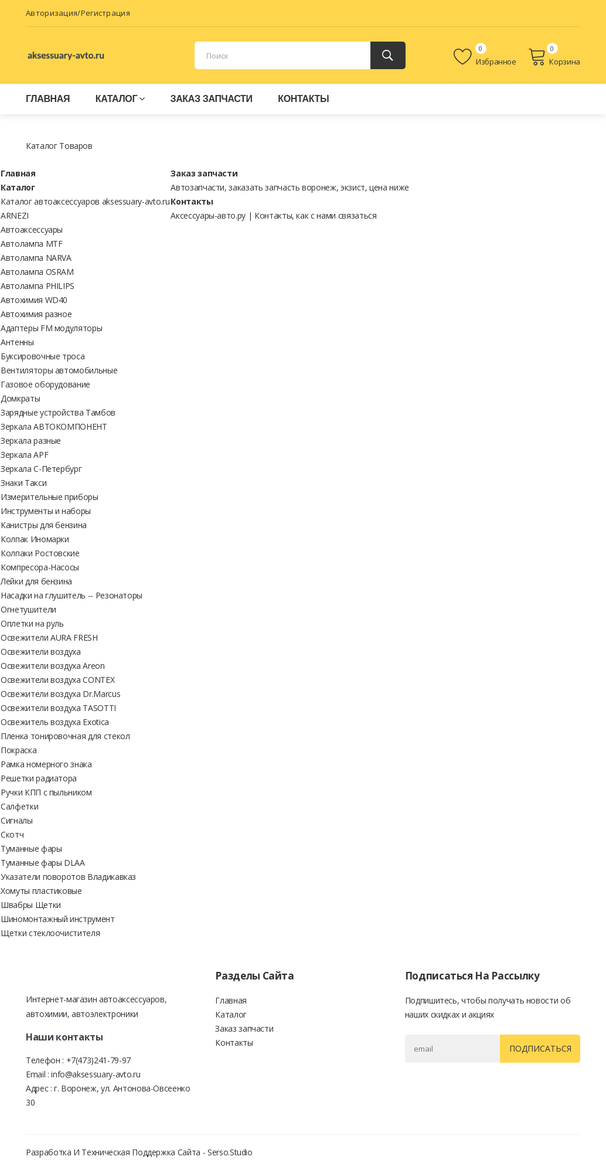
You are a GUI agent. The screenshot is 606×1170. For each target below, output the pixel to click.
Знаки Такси (23, 482)
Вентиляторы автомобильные (59, 370)
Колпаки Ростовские (40, 553)
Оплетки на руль (32, 623)
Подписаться (539, 1048)
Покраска (18, 750)
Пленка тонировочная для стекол (65, 736)
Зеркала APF (24, 454)
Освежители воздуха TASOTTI (58, 707)
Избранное (485, 57)
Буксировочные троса (42, 356)
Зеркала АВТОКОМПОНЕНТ (54, 426)
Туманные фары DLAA (43, 862)
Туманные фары (31, 848)
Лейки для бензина (36, 581)
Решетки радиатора (39, 778)
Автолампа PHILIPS (37, 285)
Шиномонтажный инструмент (58, 918)
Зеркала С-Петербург (41, 468)
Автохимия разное (36, 313)
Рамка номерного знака (46, 764)
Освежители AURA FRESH (49, 637)
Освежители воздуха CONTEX (57, 679)
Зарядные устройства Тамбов (58, 412)
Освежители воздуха (41, 651)
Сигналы (17, 820)
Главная (48, 99)
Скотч (12, 834)
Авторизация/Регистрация (78, 13)
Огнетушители (28, 609)
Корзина (554, 57)
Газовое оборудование (45, 384)
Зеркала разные (31, 440)
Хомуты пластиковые (41, 890)
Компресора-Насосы (40, 567)
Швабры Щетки (31, 904)
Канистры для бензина (44, 524)
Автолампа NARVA (36, 257)
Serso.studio (230, 1152)
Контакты (303, 99)
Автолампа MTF (31, 243)
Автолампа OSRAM (37, 271)
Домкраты (20, 398)
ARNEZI (15, 215)
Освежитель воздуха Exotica (55, 721)
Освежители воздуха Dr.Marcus (60, 693)
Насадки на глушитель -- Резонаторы (71, 595)
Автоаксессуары (32, 229)
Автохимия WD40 (34, 299)
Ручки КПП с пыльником (46, 792)
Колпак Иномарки (35, 539)
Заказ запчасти (211, 99)
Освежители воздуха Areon (53, 665)
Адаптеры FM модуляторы (51, 328)
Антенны (17, 342)
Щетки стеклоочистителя (50, 932)
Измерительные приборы (49, 496)
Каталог (120, 99)
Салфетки (19, 806)
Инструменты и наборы (46, 510)
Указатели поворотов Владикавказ (68, 876)
